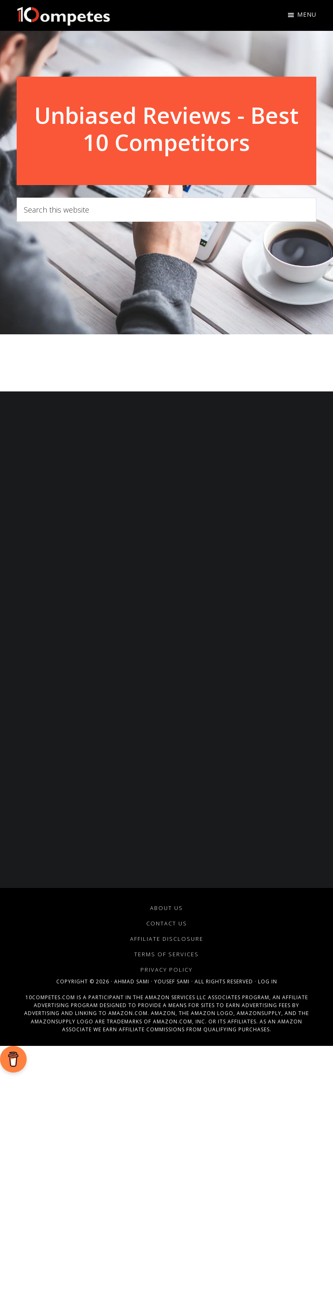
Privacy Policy (166, 969)
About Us (166, 908)
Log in (267, 981)
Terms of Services (166, 954)
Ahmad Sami (131, 981)
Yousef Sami (172, 981)
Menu (306, 14)
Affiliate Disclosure (166, 939)
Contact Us (166, 923)
